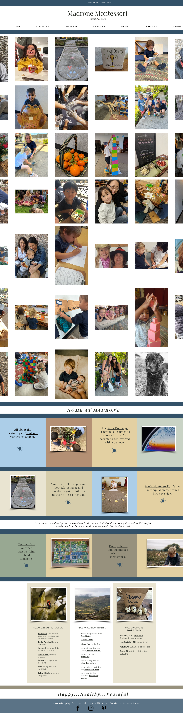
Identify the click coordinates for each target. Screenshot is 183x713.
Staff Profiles (42, 633)
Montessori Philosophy (66, 484)
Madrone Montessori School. (24, 434)
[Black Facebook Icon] (77, 708)
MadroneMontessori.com (98, 2)
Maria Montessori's (157, 486)
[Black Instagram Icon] (90, 708)
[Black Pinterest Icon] (104, 708)
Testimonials (26, 544)
